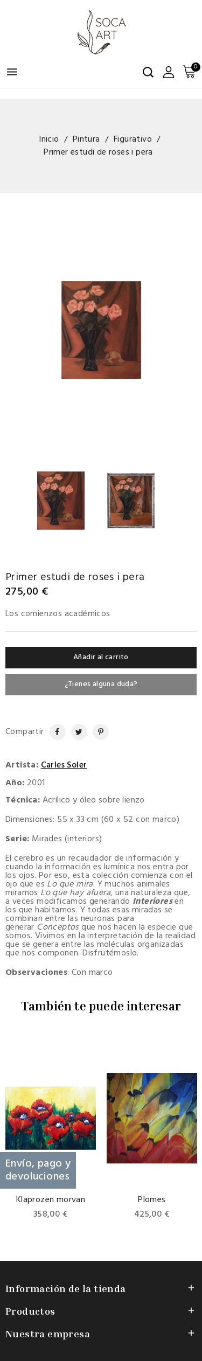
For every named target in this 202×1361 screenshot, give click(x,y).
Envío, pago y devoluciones (38, 1170)
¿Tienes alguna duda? (101, 684)
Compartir (53, 732)
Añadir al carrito (101, 657)
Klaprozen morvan (50, 1200)
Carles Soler (64, 765)
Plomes (151, 1200)
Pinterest (96, 732)
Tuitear (75, 732)
